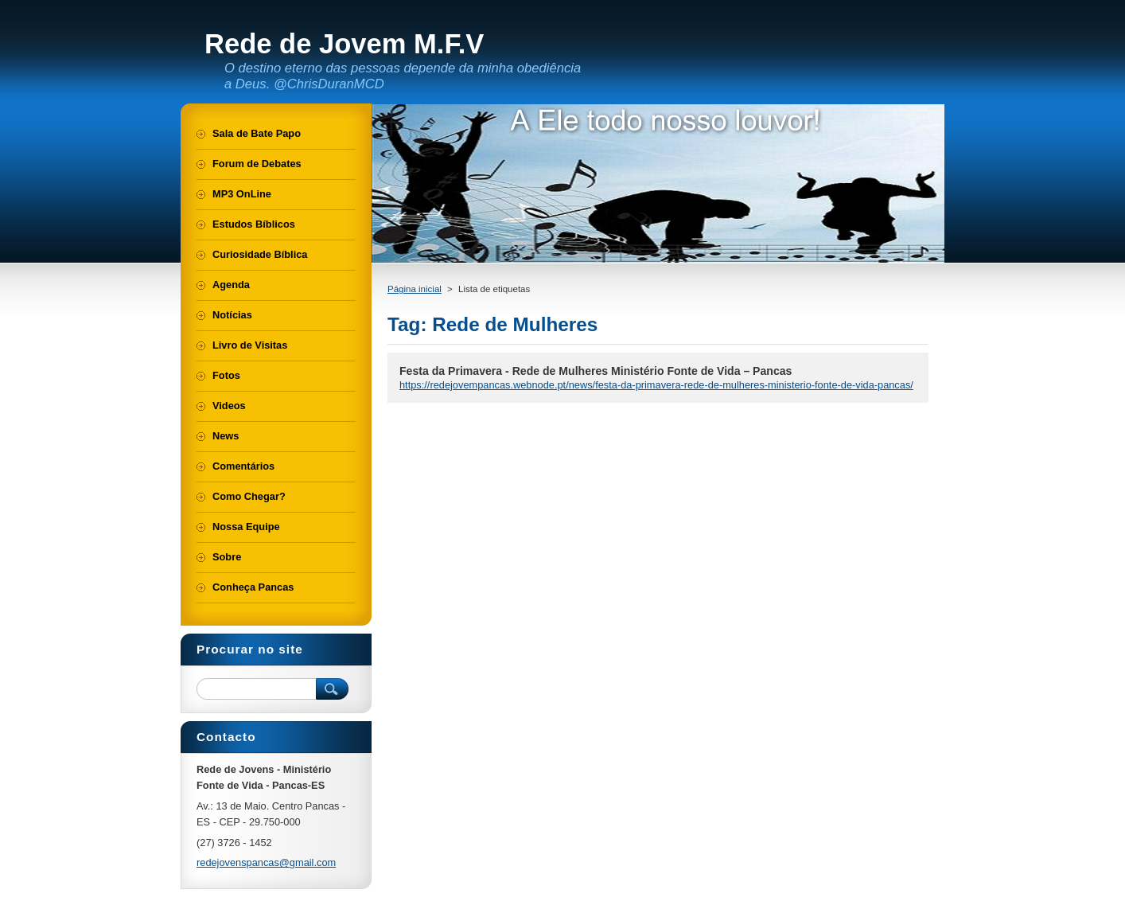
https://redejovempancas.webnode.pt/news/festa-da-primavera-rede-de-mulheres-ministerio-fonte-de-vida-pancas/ (656, 385)
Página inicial (414, 289)
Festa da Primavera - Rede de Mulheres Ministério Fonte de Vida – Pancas (595, 371)
